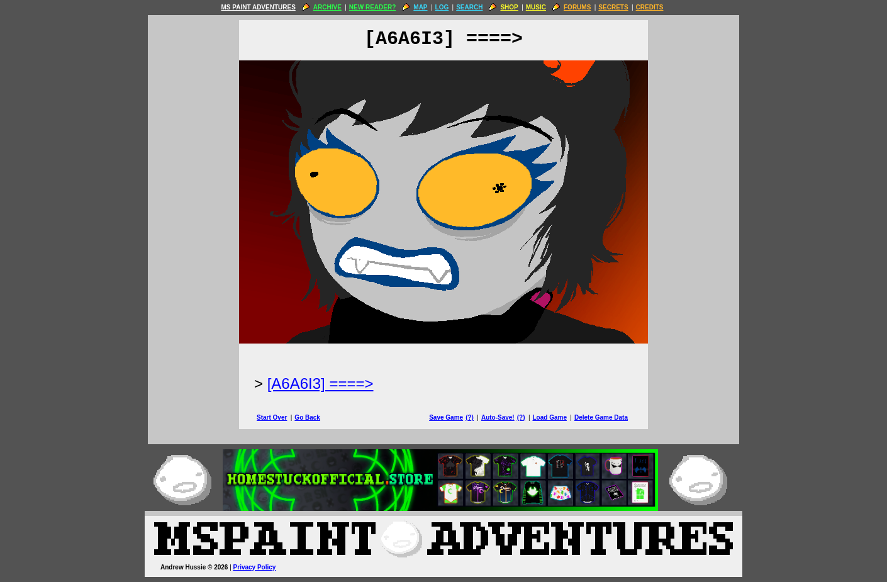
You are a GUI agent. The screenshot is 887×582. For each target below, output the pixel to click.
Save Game (446, 417)
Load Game (549, 417)
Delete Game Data (601, 417)
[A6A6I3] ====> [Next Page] (320, 383)
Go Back (307, 417)
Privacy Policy (254, 567)
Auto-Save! (498, 417)
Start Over (272, 417)
